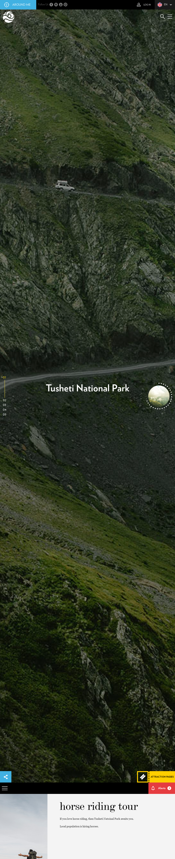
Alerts (164, 788)
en (162, 4)
